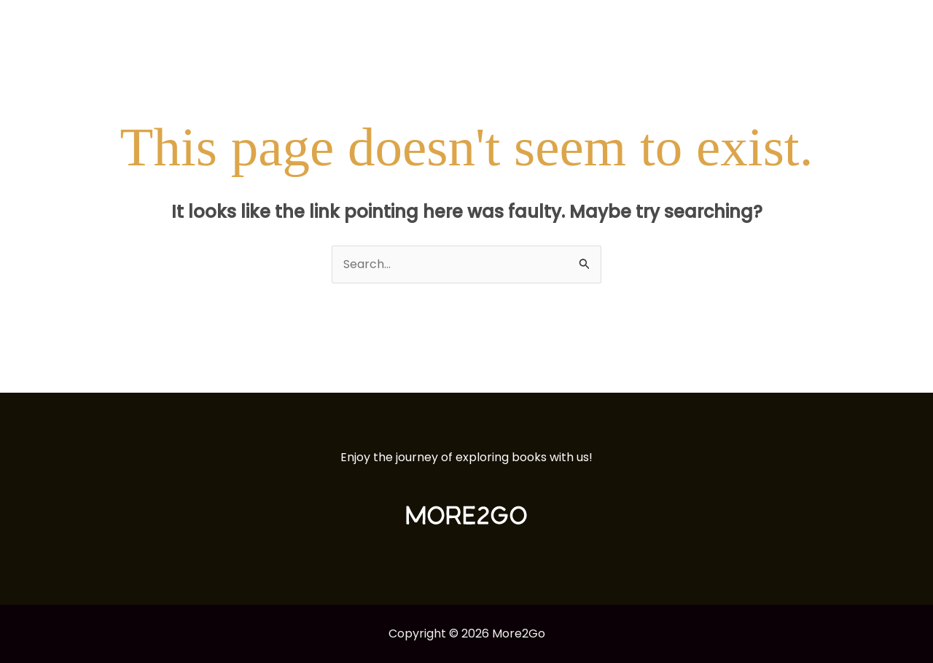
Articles (706, 25)
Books (644, 25)
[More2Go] (83, 24)
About (769, 25)
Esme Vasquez (851, 25)
